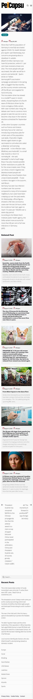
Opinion (3, 678)
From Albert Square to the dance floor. (16, 392)
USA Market (5, 666)
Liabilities (4, 670)
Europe (5, 35)
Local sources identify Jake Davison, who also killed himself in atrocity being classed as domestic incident (15, 641)
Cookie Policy (15, 696)
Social (3, 654)
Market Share (5, 674)
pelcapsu (6, 41)
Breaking (4, 658)
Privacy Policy (5, 696)
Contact (22, 696)
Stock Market (5, 662)
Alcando (3, 682)
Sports (3, 686)
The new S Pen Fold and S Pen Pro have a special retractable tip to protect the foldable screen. (15, 615)
